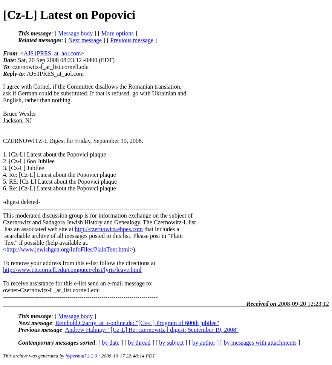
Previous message (131, 40)
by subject (171, 342)
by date (110, 342)
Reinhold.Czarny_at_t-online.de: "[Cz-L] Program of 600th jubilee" (137, 323)
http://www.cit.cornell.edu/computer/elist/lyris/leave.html (72, 270)
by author (203, 342)
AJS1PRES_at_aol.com (52, 53)
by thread (139, 342)
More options (117, 33)
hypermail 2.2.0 (81, 356)
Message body (75, 33)
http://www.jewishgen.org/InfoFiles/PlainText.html (68, 249)
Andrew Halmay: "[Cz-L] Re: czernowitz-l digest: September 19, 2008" (151, 330)
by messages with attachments (260, 342)
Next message (85, 40)
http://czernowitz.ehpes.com (109, 229)
